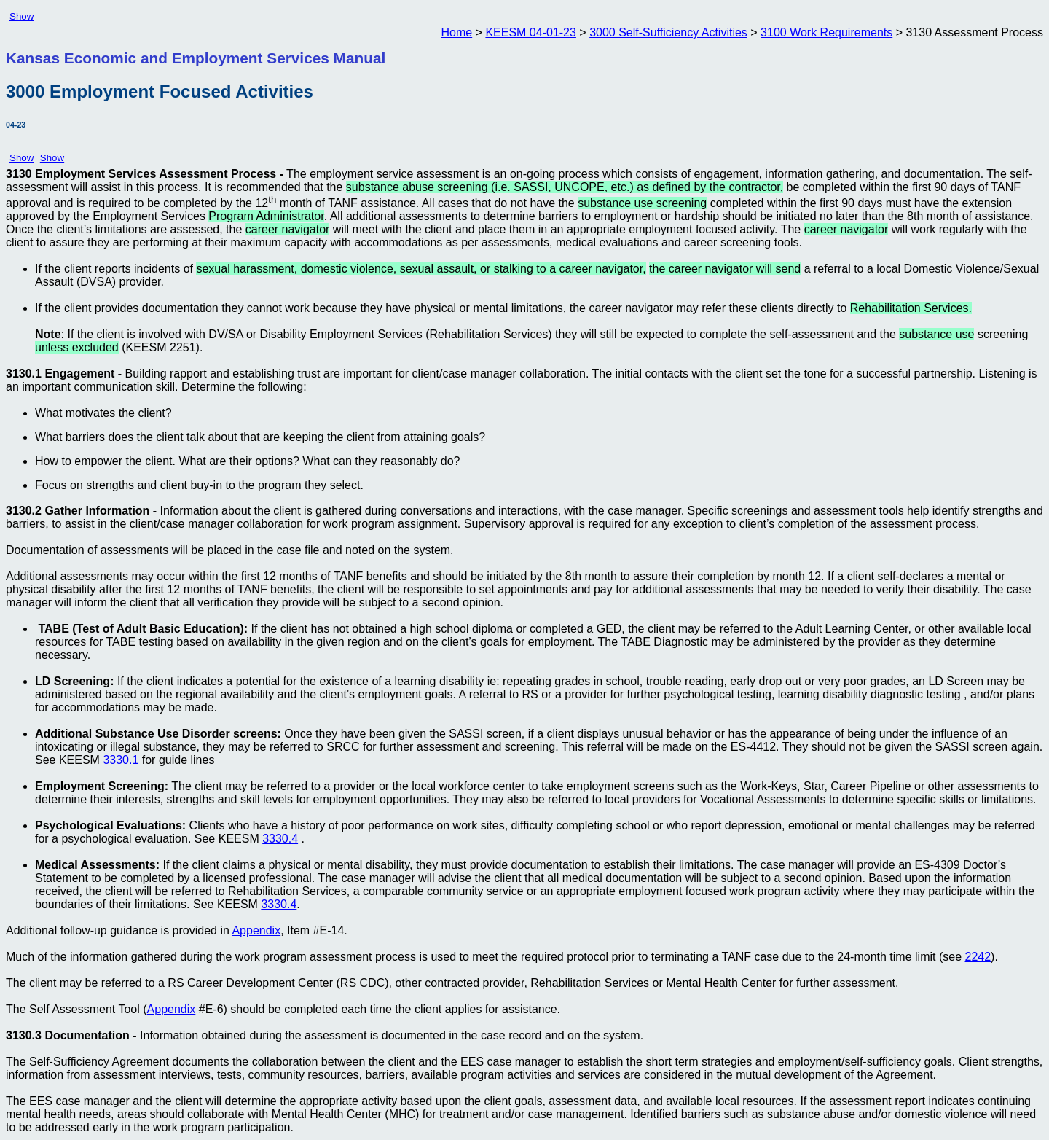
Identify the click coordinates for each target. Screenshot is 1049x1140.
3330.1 (120, 760)
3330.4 (280, 838)
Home (456, 32)
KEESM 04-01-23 (530, 32)
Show (21, 16)
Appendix (256, 930)
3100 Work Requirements (826, 32)
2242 (977, 956)
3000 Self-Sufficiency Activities (668, 32)
